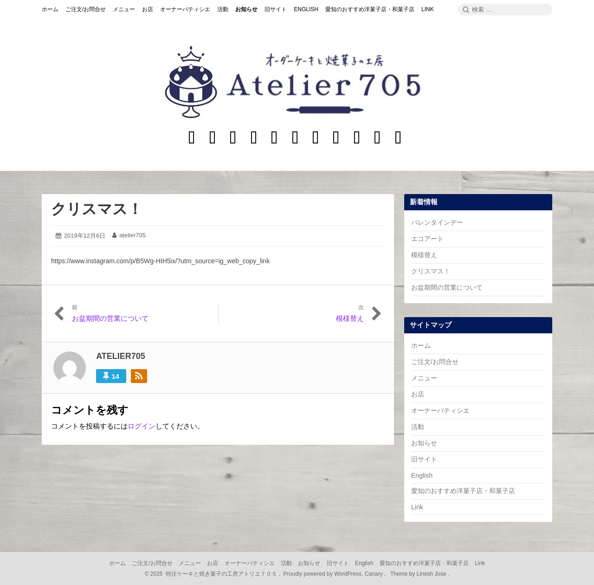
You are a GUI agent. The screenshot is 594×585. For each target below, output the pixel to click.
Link (417, 507)
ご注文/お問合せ (434, 361)
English (422, 475)
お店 (417, 394)
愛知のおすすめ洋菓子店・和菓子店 (463, 490)
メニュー (424, 378)
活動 (417, 426)
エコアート (427, 238)
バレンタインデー (437, 222)
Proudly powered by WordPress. (323, 574)
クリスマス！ (96, 209)
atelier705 (132, 235)
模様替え (424, 255)
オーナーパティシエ (440, 410)
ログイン (141, 426)
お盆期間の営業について (447, 287)
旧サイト (424, 459)
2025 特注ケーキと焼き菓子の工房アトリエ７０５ (213, 574)
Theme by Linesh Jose (419, 574)
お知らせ (424, 443)
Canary (374, 574)
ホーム (421, 345)
